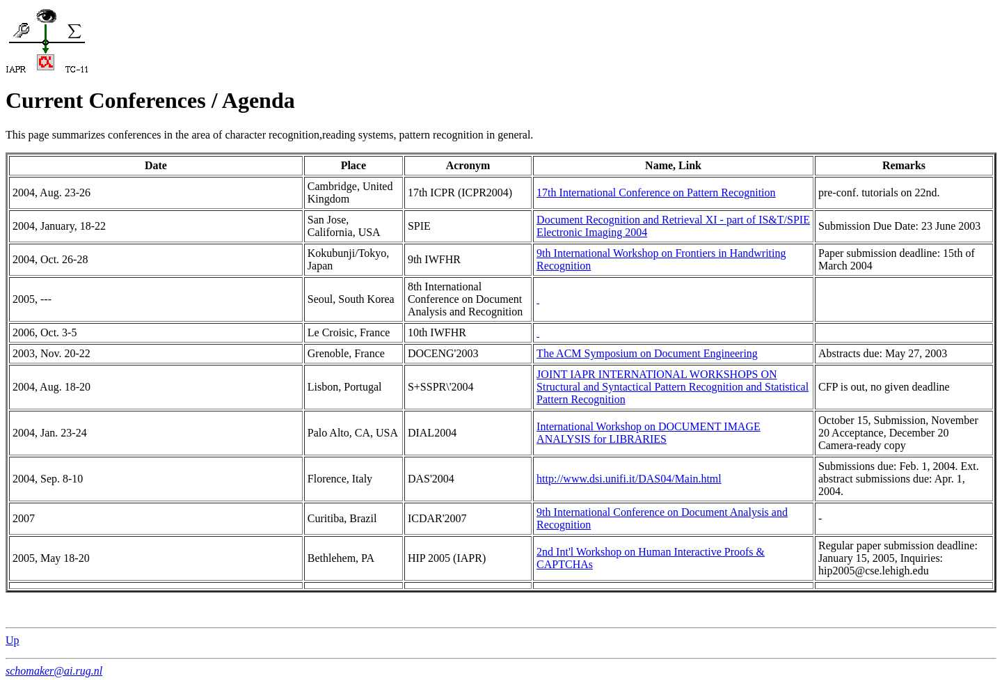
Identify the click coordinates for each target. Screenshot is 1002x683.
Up (12, 640)
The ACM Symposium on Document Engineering (647, 353)
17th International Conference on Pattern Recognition (655, 192)
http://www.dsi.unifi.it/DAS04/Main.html (629, 479)
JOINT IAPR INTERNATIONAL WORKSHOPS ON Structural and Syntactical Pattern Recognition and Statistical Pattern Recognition (672, 386)
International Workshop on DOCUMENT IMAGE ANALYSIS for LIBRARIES (648, 433)
